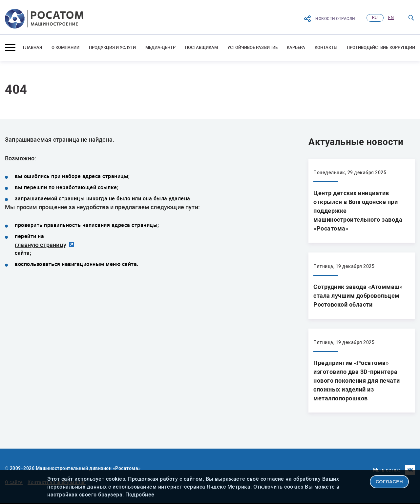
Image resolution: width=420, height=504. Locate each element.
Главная (32, 47)
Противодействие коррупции (381, 47)
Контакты (326, 47)
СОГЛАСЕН (389, 481)
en (391, 17)
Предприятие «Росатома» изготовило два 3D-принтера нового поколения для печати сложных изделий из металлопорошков (356, 380)
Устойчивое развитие (252, 47)
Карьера (296, 47)
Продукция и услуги (112, 47)
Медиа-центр (160, 47)
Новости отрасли (329, 18)
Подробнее (140, 495)
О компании (66, 47)
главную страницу (40, 244)
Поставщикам (201, 47)
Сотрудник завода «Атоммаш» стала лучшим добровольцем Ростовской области (358, 295)
